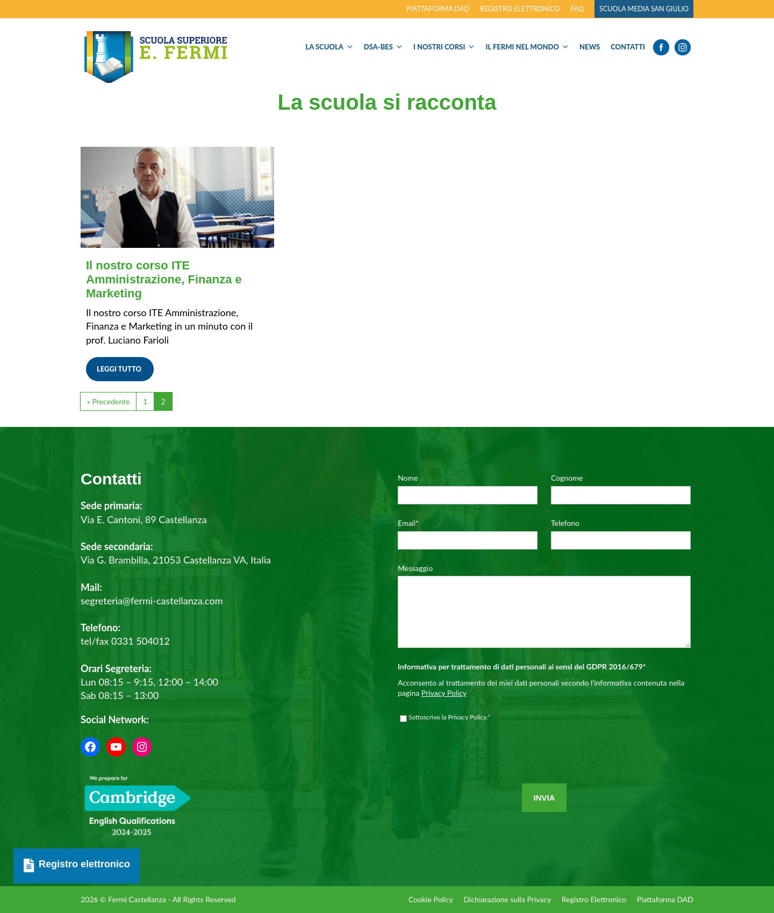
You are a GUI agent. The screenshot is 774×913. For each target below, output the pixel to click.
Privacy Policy (444, 709)
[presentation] (479, 776)
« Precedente (108, 401)
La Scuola (324, 46)
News (589, 46)
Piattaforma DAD (437, 9)
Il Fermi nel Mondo (522, 46)
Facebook (661, 47)
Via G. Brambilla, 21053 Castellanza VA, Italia (176, 560)
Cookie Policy (430, 899)
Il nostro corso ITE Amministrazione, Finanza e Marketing (164, 279)
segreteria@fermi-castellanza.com (152, 601)
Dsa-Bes (378, 46)
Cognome (567, 477)
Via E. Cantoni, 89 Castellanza (144, 519)
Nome (408, 477)
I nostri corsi (439, 46)
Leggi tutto (119, 369)
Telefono (565, 522)
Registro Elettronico (593, 899)
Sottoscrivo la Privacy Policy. (449, 733)
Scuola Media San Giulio (644, 9)
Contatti (628, 46)
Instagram (683, 47)
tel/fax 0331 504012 (125, 641)
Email (408, 523)
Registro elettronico (520, 9)
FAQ (577, 9)
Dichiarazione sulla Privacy (507, 899)
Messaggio (415, 568)
